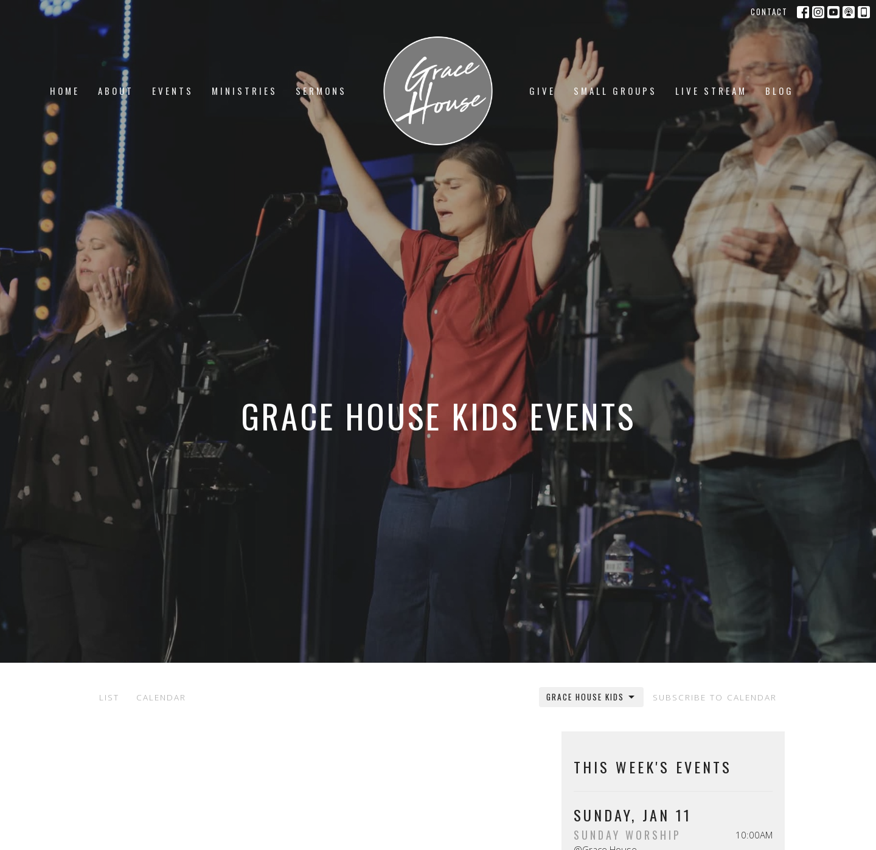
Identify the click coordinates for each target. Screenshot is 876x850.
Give (542, 90)
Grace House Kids (591, 697)
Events (172, 90)
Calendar (161, 697)
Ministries (244, 90)
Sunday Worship (627, 835)
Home (65, 90)
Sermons (321, 90)
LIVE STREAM (711, 90)
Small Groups (615, 90)
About (116, 90)
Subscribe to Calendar (715, 697)
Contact (769, 11)
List (109, 697)
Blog (779, 90)
